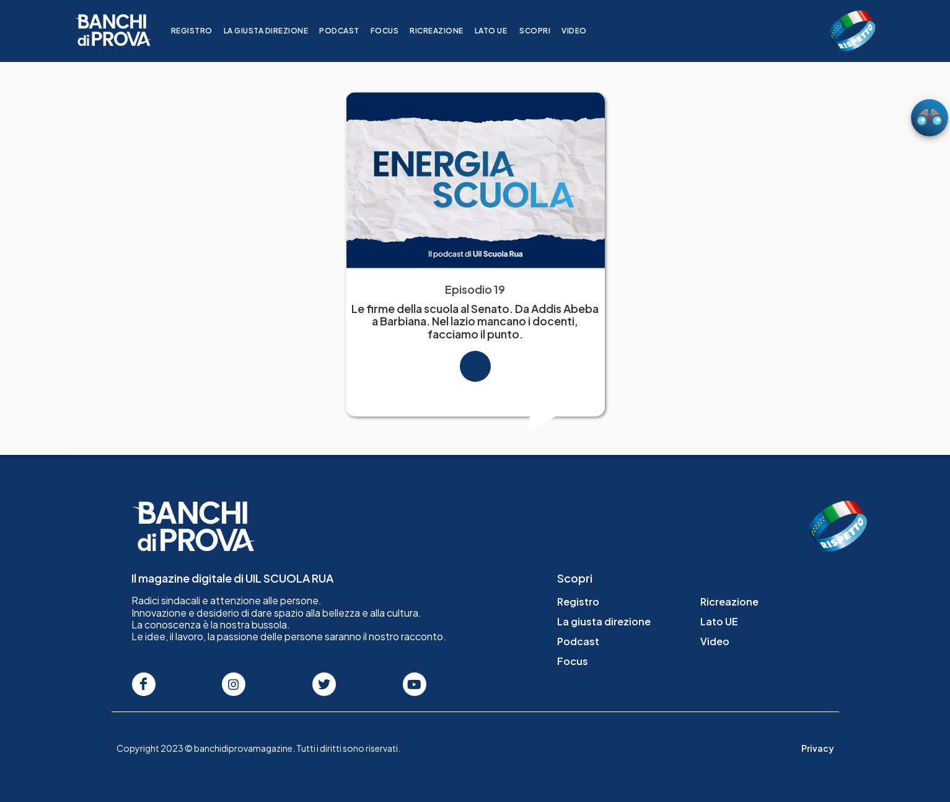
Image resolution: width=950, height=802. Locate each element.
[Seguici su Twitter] (324, 684)
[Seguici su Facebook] (143, 684)
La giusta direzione (273, 30)
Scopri (542, 30)
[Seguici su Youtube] (414, 684)
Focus (392, 30)
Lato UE (498, 30)
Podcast (347, 30)
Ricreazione (445, 30)
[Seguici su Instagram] (233, 684)
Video (582, 30)
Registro (199, 30)
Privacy (817, 748)
